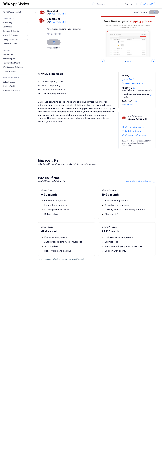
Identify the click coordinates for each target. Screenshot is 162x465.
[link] (15, 12)
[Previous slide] (103, 61)
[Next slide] (153, 61)
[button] (134, 88)
